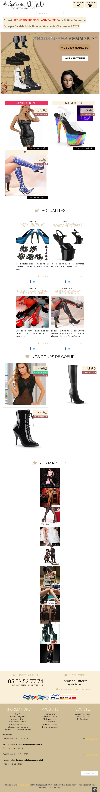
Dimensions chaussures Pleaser (17, 730)
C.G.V (17, 714)
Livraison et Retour (17, 719)
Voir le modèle (40, 115)
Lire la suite (43, 276)
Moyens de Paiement (17, 724)
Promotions (50, 714)
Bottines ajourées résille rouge (29, 744)
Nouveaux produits (50, 717)
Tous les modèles (37, 148)
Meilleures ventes (50, 719)
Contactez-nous (82, 717)
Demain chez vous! (50, 727)
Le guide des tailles (50, 724)
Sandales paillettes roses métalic (29, 760)
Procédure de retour (17, 722)
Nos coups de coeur (53, 356)
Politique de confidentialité (17, 727)
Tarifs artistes (82, 719)
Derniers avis (6, 735)
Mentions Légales (17, 717)
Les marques (50, 722)
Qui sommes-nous (82, 714)
